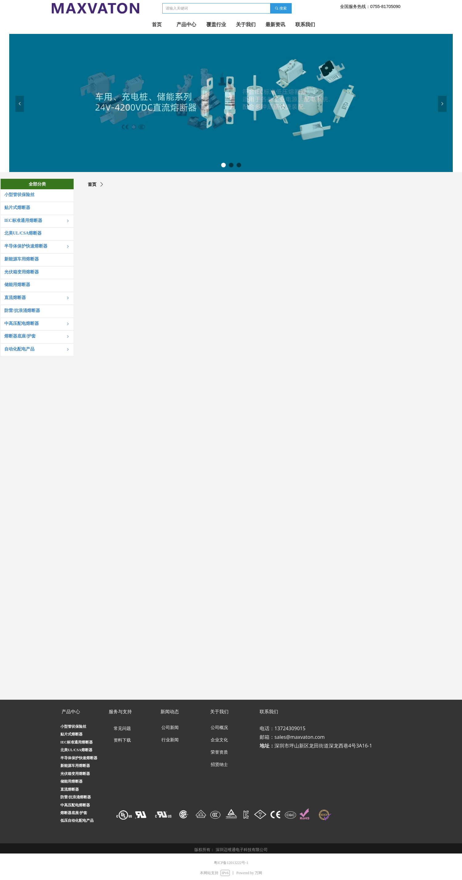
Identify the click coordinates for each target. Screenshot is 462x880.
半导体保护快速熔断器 (78, 758)
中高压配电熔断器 (75, 805)
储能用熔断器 (71, 781)
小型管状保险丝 (73, 726)
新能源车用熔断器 (75, 765)
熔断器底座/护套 (73, 813)
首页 (92, 184)
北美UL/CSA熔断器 (76, 750)
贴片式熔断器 (71, 734)
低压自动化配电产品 (77, 820)
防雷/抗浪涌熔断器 (75, 797)
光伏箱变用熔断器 (75, 774)
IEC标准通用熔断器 (76, 742)
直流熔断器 (69, 789)
